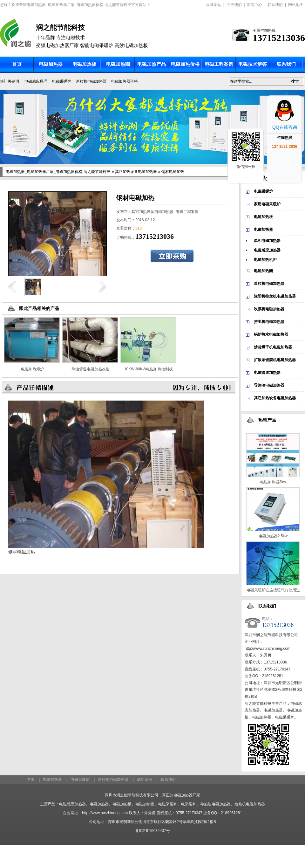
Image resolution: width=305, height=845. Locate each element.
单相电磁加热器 (267, 240)
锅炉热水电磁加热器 (271, 334)
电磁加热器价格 (124, 81)
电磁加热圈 (118, 64)
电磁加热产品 (151, 64)
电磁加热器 (51, 64)
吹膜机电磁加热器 (269, 309)
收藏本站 (213, 5)
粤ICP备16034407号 (152, 830)
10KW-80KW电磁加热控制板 (148, 369)
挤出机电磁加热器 (269, 321)
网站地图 (295, 5)
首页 (17, 64)
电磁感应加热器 (267, 250)
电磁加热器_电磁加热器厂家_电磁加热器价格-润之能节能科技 (58, 171)
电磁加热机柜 (265, 260)
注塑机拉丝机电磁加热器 (275, 296)
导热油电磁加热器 (269, 385)
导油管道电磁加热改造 (90, 369)
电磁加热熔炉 (32, 369)
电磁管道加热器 (267, 372)
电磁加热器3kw (273, 482)
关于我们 (234, 5)
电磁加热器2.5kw (273, 536)
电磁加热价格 (185, 64)
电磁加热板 (84, 64)
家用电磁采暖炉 (267, 204)
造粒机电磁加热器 (91, 81)
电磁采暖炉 (61, 81)
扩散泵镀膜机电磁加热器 (275, 360)
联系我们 (275, 5)
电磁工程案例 (219, 64)
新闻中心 (254, 5)
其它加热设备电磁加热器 (136, 171)
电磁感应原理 (35, 81)
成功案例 (144, 779)
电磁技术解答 (252, 64)
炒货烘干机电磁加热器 (273, 347)
